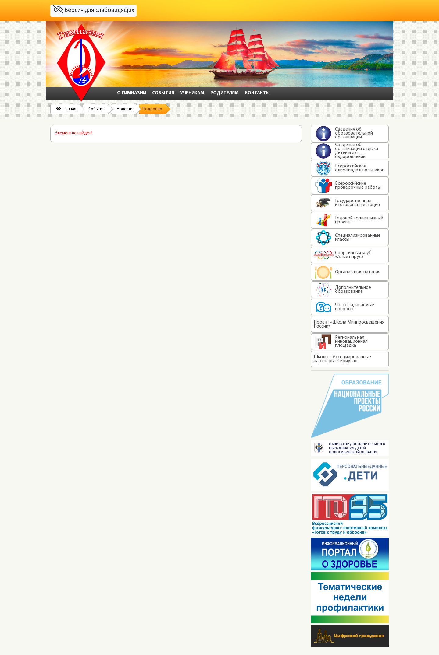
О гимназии (131, 93)
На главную (81, 63)
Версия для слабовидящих (93, 9)
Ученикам (192, 93)
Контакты (257, 93)
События (163, 93)
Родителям (224, 93)
